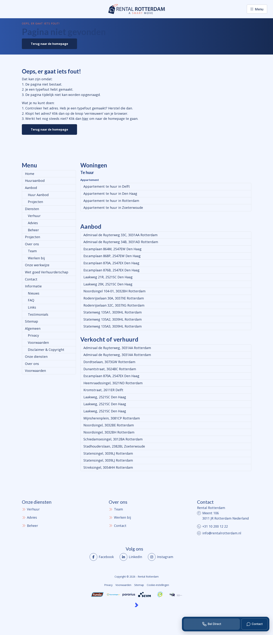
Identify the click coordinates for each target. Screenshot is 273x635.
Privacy (33, 335)
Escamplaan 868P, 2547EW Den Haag (112, 256)
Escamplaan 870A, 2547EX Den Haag (111, 263)
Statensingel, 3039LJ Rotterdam (108, 453)
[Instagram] (160, 557)
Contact (31, 279)
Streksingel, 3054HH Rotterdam (108, 467)
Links (32, 307)
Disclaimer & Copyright (46, 349)
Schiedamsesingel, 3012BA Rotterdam (113, 439)
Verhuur (34, 216)
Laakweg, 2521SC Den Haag (104, 397)
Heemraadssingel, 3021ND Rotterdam (113, 383)
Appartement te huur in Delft (106, 186)
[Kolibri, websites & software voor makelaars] (136, 605)
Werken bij (36, 258)
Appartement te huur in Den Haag (110, 193)
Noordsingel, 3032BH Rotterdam (108, 432)
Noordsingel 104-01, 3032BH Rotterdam (114, 291)
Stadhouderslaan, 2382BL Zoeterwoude (114, 446)
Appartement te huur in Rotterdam (111, 200)
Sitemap (31, 321)
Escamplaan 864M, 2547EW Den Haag (112, 249)
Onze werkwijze (37, 265)
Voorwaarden (38, 342)
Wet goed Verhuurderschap (46, 272)
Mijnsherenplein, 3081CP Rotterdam (111, 418)
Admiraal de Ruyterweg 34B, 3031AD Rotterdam (120, 242)
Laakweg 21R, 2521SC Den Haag (108, 277)
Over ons (32, 244)
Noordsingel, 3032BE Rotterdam (108, 425)
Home (29, 173)
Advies (33, 223)
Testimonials (38, 314)
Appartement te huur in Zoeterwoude (113, 207)
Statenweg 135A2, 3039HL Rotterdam (112, 319)
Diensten (32, 209)
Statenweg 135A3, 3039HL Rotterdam (112, 326)
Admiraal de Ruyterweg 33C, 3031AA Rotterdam (120, 235)
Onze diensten (36, 356)
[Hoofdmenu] (257, 9)
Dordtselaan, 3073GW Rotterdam (109, 362)
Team (32, 251)
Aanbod (31, 187)
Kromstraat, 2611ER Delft (103, 390)
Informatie (33, 286)
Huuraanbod (35, 180)
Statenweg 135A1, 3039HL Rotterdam (112, 312)
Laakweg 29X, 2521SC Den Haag (107, 284)
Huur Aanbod (38, 195)
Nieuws (33, 293)
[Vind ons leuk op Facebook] (102, 557)
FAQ (31, 300)
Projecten (35, 202)
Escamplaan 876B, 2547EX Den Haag (111, 270)
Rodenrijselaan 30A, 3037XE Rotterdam (113, 298)
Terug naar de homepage (49, 44)
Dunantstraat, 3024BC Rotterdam (109, 369)
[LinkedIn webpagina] (131, 557)
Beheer (33, 230)
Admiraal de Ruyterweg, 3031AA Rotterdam (117, 348)
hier (85, 118)
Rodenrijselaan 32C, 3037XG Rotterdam (113, 305)
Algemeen (32, 328)
